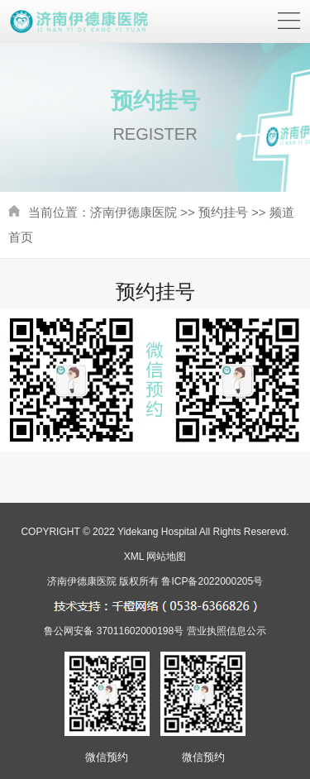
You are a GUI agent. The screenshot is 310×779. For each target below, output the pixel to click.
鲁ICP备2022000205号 (212, 581)
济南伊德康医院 (133, 212)
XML (134, 556)
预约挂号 (223, 212)
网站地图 (166, 556)
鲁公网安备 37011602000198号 (114, 631)
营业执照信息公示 (226, 631)
